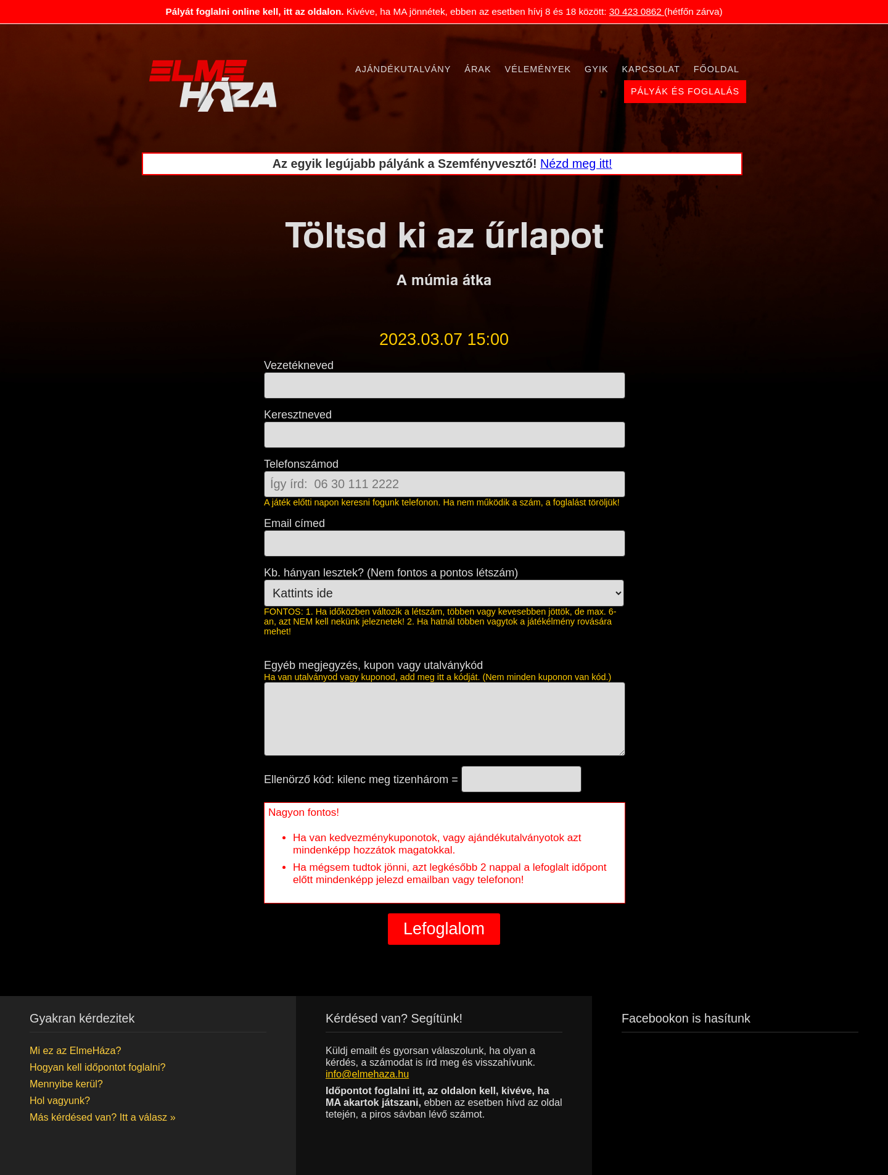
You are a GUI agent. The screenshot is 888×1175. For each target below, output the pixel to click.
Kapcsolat (651, 69)
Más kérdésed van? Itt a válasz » (103, 1117)
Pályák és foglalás (685, 91)
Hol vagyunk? (60, 1100)
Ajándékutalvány (403, 69)
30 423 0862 (636, 11)
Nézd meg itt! (576, 163)
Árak (477, 69)
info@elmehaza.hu (367, 1073)
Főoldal (716, 69)
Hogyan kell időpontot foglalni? (97, 1067)
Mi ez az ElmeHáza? (75, 1050)
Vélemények (538, 69)
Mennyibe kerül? (66, 1083)
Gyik (596, 69)
